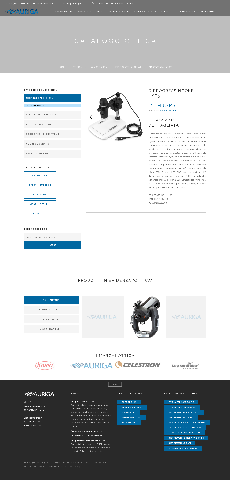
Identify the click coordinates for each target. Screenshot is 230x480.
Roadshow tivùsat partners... (85, 430)
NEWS (100, 12)
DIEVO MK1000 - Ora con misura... (87, 435)
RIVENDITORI (186, 12)
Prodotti (83, 12)
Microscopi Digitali (128, 67)
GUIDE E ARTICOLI (143, 12)
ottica (77, 67)
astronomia (40, 175)
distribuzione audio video (184, 412)
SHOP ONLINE (208, 12)
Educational (99, 67)
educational (40, 214)
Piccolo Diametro (35, 105)
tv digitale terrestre (182, 407)
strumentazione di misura (184, 433)
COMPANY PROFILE (63, 12)
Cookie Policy (74, 466)
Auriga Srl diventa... (81, 401)
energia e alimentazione (183, 448)
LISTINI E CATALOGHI (118, 12)
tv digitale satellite (181, 402)
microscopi (40, 195)
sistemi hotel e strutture (185, 428)
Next (139, 117)
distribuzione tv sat (181, 417)
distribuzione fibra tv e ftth (186, 438)
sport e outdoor (40, 185)
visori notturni (40, 204)
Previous (91, 117)
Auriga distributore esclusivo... (86, 440)
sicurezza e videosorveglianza (187, 423)
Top (115, 384)
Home (61, 67)
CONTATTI (166, 12)
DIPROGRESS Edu (168, 110)
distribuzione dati (180, 443)
